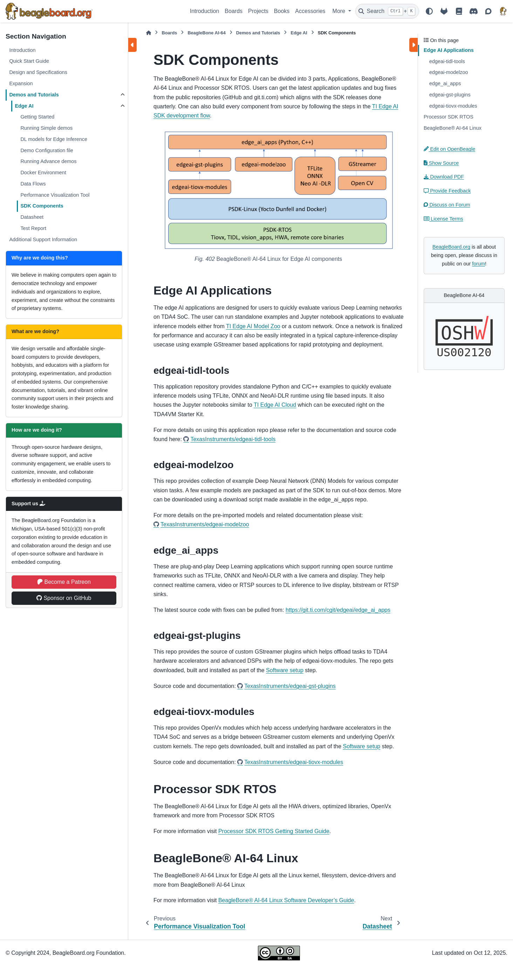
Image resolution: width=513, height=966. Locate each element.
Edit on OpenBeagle (449, 149)
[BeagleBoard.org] (503, 11)
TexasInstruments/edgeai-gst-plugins (290, 686)
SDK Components (41, 206)
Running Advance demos (48, 161)
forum (478, 263)
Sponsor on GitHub (63, 598)
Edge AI (24, 106)
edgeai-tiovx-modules (453, 106)
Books (281, 11)
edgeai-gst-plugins (450, 94)
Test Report (33, 228)
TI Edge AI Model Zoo (253, 326)
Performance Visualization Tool (54, 195)
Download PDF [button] (444, 177)
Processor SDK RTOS (448, 117)
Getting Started (37, 117)
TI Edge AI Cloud (275, 405)
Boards (233, 11)
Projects (258, 11)
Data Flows (33, 184)
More (340, 11)
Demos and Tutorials (34, 94)
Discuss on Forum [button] (447, 205)
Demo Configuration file (46, 150)
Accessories (310, 11)
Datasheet (31, 217)
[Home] (148, 32)
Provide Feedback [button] (447, 191)
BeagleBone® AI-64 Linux (452, 128)
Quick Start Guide (29, 61)
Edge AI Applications (449, 50)
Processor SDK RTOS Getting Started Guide (273, 831)
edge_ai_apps (445, 83)
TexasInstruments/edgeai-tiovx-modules (293, 762)
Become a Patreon (64, 582)
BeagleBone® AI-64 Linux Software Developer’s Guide (286, 900)
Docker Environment (43, 172)
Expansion (21, 83)
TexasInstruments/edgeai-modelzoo (204, 524)
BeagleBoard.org (451, 247)
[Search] (387, 11)
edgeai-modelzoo (448, 72)
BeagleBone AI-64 (206, 32)
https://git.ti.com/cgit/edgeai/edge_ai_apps (338, 610)
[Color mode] (429, 11)
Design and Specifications (38, 72)
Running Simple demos (46, 128)
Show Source (441, 163)
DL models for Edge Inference (53, 139)
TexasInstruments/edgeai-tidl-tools (232, 439)
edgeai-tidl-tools (447, 61)
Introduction (204, 11)
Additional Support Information (43, 239)
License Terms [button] (443, 219)
